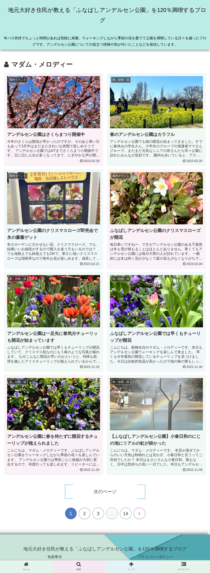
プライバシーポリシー (155, 557)
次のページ (105, 491)
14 (125, 513)
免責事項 (54, 557)
